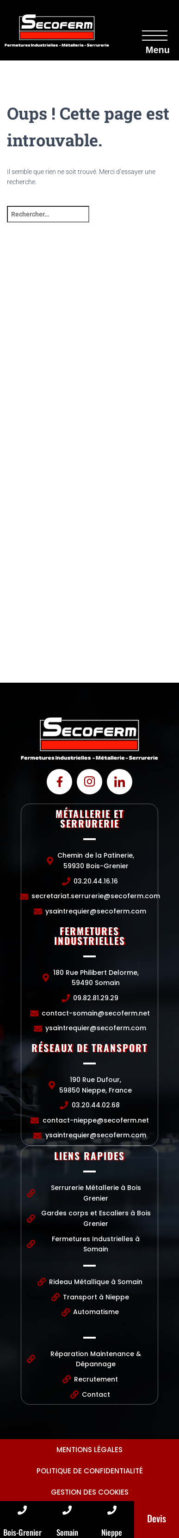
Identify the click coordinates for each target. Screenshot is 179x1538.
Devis (156, 1518)
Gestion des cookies (90, 1492)
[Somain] (67, 1510)
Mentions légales (89, 1449)
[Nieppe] (112, 1510)
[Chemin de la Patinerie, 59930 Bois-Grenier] (89, 336)
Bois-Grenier (22, 1532)
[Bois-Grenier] (22, 1510)
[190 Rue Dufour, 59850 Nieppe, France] (89, 613)
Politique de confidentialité (90, 1471)
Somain (67, 1532)
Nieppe (111, 1532)
